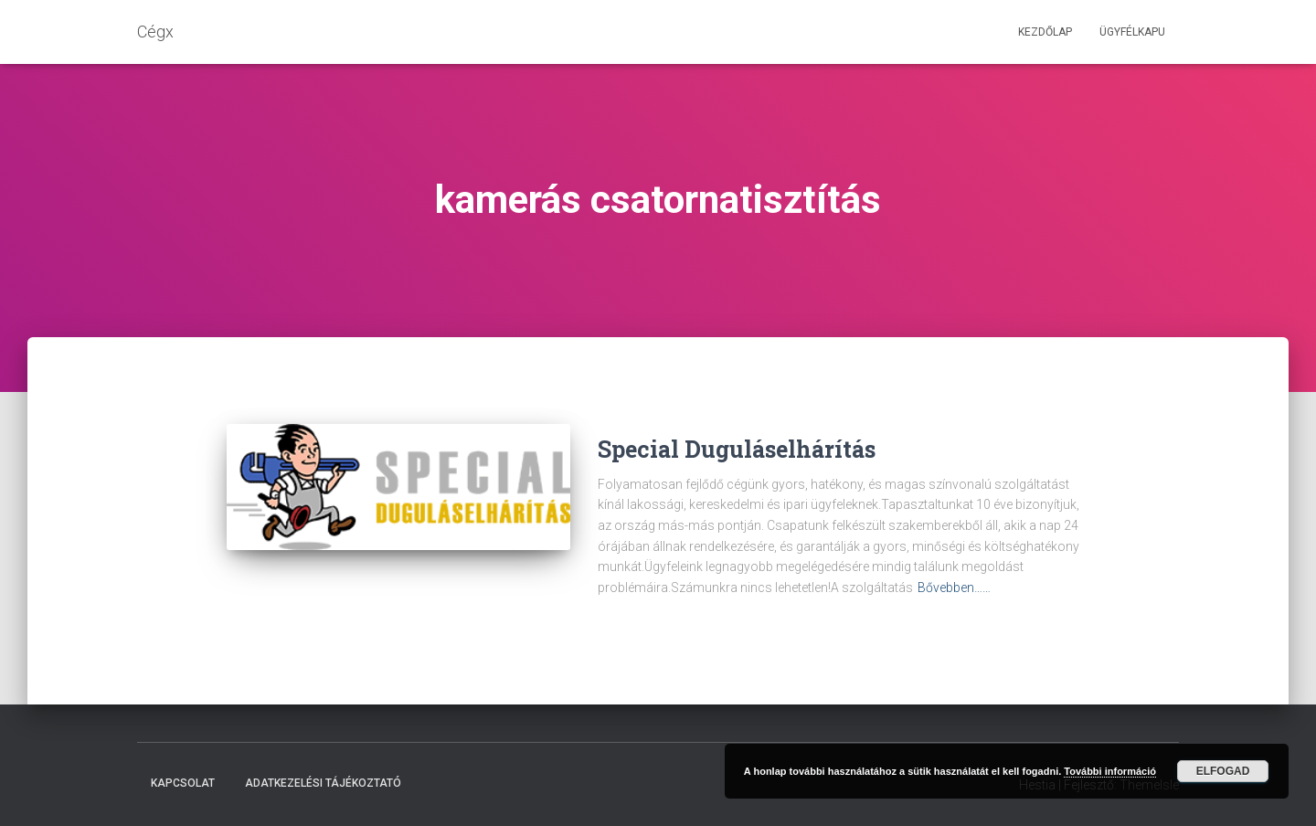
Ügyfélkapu (1132, 32)
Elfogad (1223, 771)
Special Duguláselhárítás (737, 449)
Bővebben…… (954, 587)
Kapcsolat (183, 783)
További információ (1110, 771)
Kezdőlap (1045, 32)
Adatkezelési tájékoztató (323, 783)
